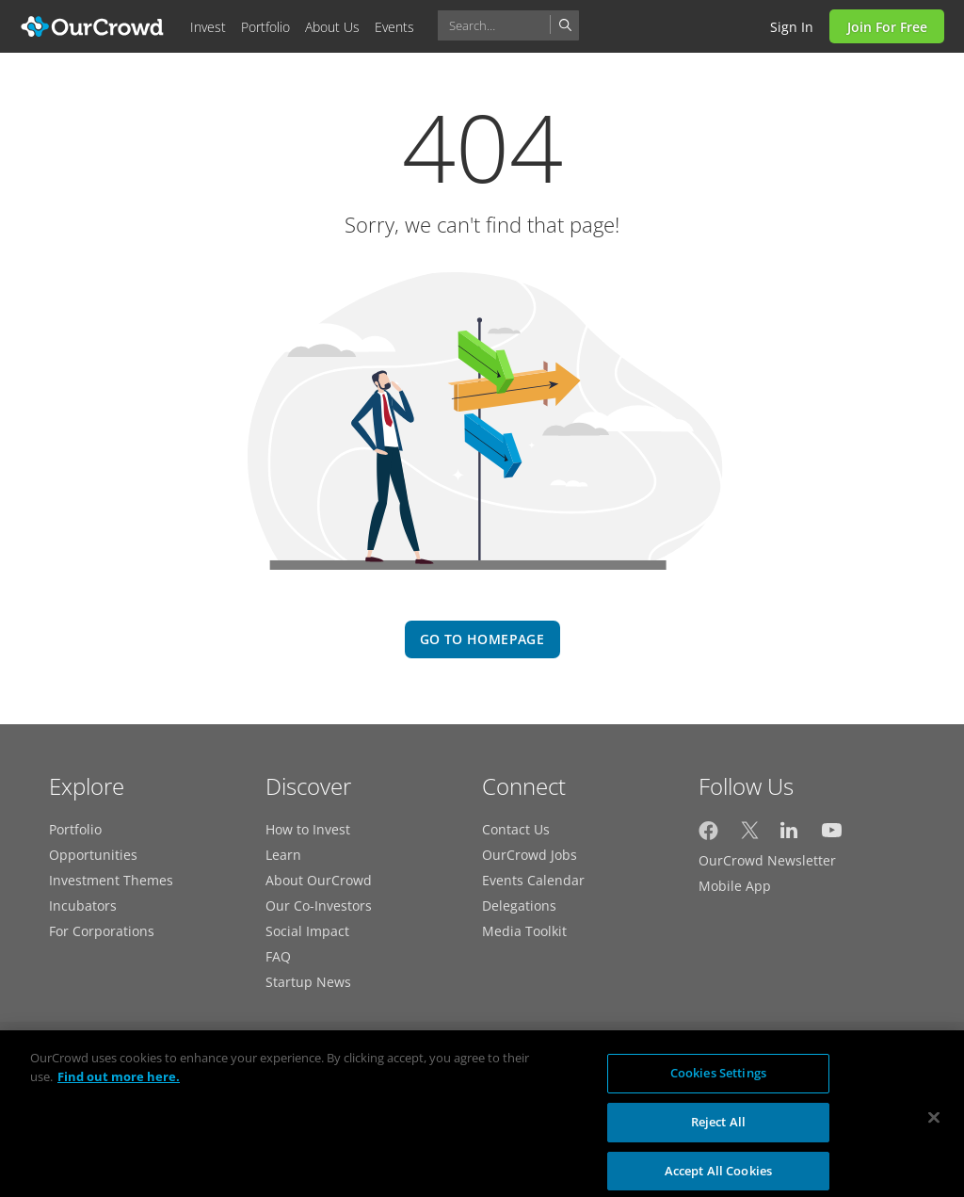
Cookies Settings (718, 1080)
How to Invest (307, 829)
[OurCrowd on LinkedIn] (790, 835)
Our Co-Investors (318, 905)
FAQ (278, 956)
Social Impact (307, 931)
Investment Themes (111, 880)
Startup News (308, 982)
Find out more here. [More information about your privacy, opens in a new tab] (118, 1084)
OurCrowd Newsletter (767, 860)
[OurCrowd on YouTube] (832, 835)
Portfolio (75, 829)
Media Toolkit (524, 931)
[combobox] (508, 25)
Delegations (519, 905)
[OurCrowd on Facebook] (708, 835)
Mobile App (735, 886)
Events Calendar (533, 880)
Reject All (718, 1129)
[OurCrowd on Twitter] (750, 835)
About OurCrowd (318, 880)
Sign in (791, 27)
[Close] (934, 1125)
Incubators (83, 905)
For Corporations (101, 931)
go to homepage (482, 639)
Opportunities (93, 855)
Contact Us (516, 829)
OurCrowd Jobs (529, 855)
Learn (283, 855)
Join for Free (887, 27)
